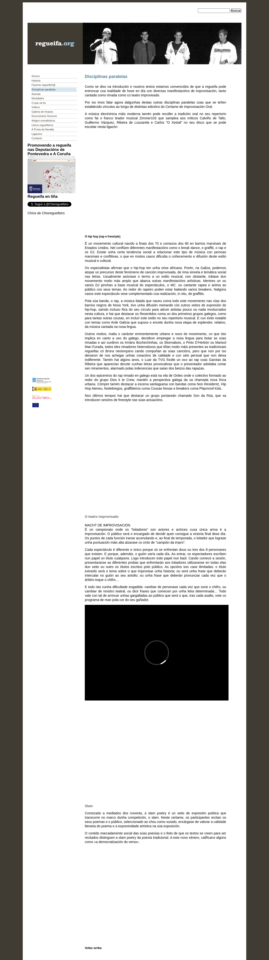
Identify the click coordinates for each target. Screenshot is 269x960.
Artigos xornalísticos (43, 120)
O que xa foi (39, 102)
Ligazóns (37, 133)
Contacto (37, 138)
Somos (36, 76)
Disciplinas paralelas (44, 89)
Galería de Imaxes (42, 111)
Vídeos (36, 107)
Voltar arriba (93, 948)
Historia (36, 80)
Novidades (38, 98)
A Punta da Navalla (43, 129)
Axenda (36, 94)
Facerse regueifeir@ (44, 84)
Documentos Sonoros (44, 116)
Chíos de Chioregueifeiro (46, 213)
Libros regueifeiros (42, 125)
